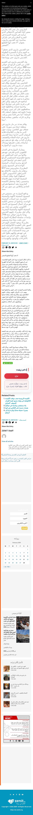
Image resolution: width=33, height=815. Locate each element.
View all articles (7, 441)
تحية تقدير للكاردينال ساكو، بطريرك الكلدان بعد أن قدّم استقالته (20, 702)
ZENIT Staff (23, 243)
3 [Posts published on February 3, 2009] (9, 553)
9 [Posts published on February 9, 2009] (5, 556)
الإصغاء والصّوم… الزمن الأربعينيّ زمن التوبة (19, 693)
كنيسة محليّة (5, 245)
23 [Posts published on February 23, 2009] (5, 563)
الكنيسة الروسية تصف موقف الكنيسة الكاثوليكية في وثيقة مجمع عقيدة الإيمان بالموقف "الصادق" (18, 401)
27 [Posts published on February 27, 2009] (20, 563)
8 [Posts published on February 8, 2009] (27, 553)
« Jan (5, 566)
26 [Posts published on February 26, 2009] (16, 563)
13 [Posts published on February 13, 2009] (20, 556)
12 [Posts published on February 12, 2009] (16, 556)
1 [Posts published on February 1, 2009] (27, 549)
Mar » (9, 566)
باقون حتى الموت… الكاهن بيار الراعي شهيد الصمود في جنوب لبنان (20, 667)
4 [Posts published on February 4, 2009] (12, 553)
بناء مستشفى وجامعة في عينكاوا (15, 405)
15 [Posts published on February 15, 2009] (27, 556)
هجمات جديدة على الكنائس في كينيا (16, 408)
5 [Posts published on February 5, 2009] (16, 553)
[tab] (10, 717)
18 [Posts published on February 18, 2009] (13, 559)
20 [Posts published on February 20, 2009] (20, 559)
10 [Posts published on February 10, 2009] (9, 556)
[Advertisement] (16, 485)
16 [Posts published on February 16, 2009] (5, 559)
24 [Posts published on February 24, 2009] (9, 563)
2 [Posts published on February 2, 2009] (5, 553)
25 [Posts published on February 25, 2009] (13, 563)
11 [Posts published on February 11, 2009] (13, 556)
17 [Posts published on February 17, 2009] (9, 559)
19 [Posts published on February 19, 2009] (16, 559)
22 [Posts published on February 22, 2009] (27, 559)
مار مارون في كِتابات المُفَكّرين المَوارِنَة (18, 676)
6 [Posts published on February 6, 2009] (20, 553)
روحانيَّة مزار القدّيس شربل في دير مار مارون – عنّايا (19, 685)
